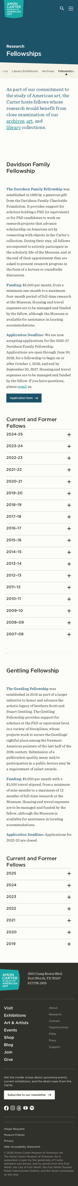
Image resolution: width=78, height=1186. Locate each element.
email (22, 386)
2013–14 (38, 564)
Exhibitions (15, 1015)
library (13, 127)
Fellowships (66, 71)
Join (8, 1052)
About (53, 1007)
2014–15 (38, 552)
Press (52, 1040)
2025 (38, 873)
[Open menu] (70, 8)
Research (55, 1014)
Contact (54, 1021)
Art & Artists (16, 1022)
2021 (38, 921)
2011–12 (38, 587)
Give (8, 1059)
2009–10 (38, 611)
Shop (9, 1037)
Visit (8, 1008)
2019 (38, 944)
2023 (38, 897)
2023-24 (38, 446)
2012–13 (38, 575)
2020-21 (38, 482)
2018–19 (38, 505)
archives (15, 120)
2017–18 (38, 517)
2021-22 (38, 470)
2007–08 (38, 634)
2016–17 (38, 529)
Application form (21, 398)
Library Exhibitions (25, 71)
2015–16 (38, 540)
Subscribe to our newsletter (27, 1094)
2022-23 (38, 458)
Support (54, 1047)
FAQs (52, 1033)
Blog (8, 1044)
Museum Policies (14, 1134)
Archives (48, 71)
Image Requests (14, 1128)
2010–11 (38, 599)
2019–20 (38, 493)
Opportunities (58, 1027)
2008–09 (38, 623)
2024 (38, 885)
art (30, 120)
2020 (38, 932)
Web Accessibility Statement (22, 1146)
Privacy (8, 1140)
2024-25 (38, 434)
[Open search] (62, 8)
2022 (38, 909)
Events (10, 1030)
